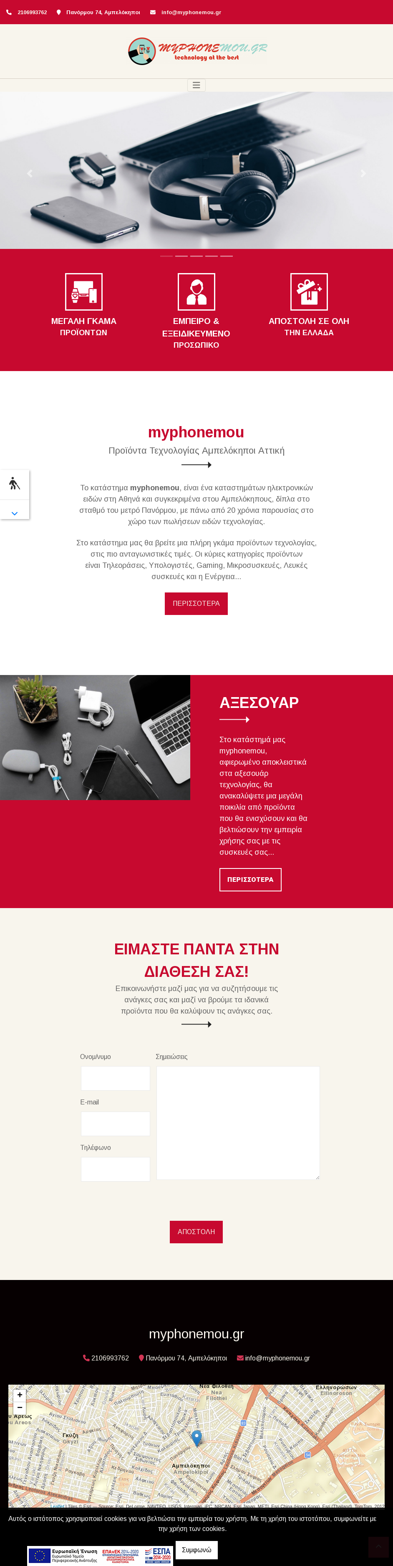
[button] (29, 174)
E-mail (89, 1102)
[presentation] (143, 1204)
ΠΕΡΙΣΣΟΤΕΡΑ (196, 603)
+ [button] (20, 1396)
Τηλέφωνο (95, 1147)
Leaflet (57, 1506)
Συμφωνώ (197, 1549)
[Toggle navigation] (196, 85)
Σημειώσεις (172, 1056)
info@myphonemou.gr (191, 12)
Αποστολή (196, 1231)
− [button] (20, 1408)
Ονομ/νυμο (95, 1056)
